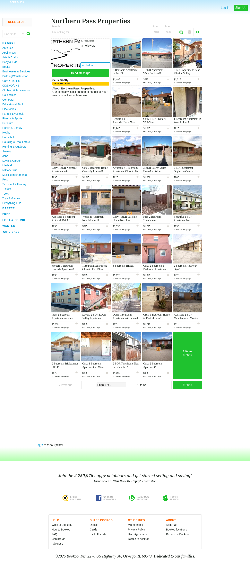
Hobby (6, 132)
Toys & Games (11, 198)
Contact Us (58, 538)
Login (39, 445)
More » (187, 384)
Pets (5, 179)
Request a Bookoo (177, 534)
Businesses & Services (16, 71)
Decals (94, 524)
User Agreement (138, 534)
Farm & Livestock (12, 113)
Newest (8, 42)
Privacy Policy (136, 529)
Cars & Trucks (11, 80)
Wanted (8, 225)
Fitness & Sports (12, 118)
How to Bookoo (61, 529)
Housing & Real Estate (16, 141)
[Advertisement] (15, 293)
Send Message (80, 73)
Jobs (5, 156)
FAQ (54, 534)
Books (6, 66)
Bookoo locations (176, 529)
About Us (171, 524)
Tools (5, 193)
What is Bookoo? (62, 524)
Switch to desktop (139, 538)
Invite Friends (98, 534)
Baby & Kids (9, 62)
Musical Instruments (14, 174)
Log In (225, 7)
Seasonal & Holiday (14, 184)
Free (6, 214)
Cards (93, 529)
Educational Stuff (12, 104)
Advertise (57, 543)
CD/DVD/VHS (10, 85)
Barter (8, 208)
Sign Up (240, 7)
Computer (8, 99)
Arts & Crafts (10, 57)
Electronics (9, 109)
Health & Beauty (12, 127)
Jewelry (7, 151)
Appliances (9, 52)
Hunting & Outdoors (14, 146)
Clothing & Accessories (16, 90)
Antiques (7, 48)
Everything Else (11, 203)
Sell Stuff (17, 21)
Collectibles (9, 95)
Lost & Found (13, 220)
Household (8, 137)
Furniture (7, 123)
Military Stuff (9, 170)
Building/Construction (15, 76)
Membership (135, 524)
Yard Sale (11, 231)
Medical (7, 165)
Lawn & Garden (11, 160)
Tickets (6, 188)
